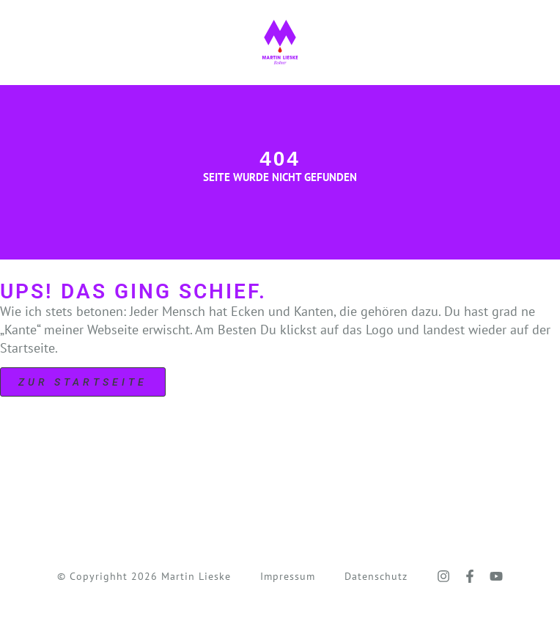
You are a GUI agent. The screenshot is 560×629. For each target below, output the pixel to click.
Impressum (287, 576)
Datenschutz (376, 576)
